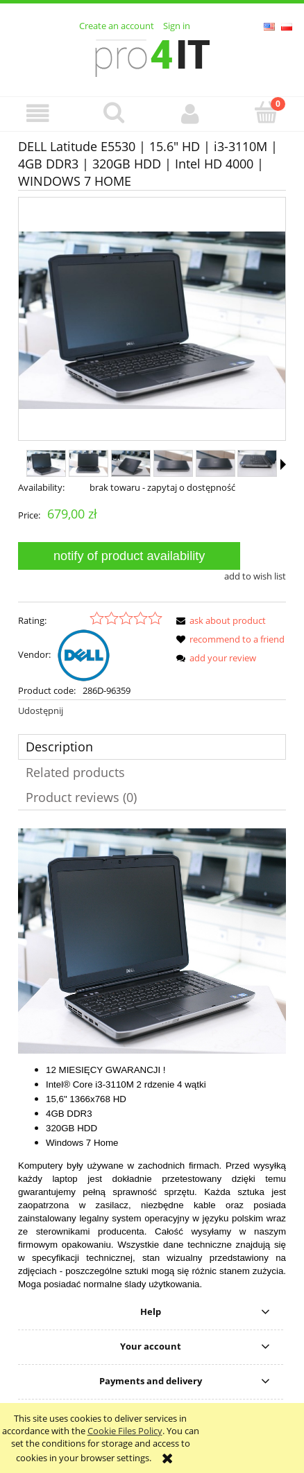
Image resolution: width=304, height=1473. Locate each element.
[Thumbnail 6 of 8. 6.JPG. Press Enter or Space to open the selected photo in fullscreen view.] (257, 463)
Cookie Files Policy (124, 1430)
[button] (38, 113)
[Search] (114, 112)
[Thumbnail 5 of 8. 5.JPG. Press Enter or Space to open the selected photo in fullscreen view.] (215, 463)
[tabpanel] (152, 1059)
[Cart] (266, 112)
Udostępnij (40, 710)
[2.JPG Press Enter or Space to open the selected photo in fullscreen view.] (152, 320)
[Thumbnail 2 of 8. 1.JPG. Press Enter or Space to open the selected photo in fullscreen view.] (88, 463)
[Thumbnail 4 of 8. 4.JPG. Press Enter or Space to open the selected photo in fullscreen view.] (173, 463)
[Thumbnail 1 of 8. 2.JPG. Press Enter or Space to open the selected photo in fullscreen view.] (46, 463)
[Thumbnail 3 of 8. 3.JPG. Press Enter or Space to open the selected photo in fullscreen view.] (131, 463)
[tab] (152, 747)
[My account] (190, 113)
